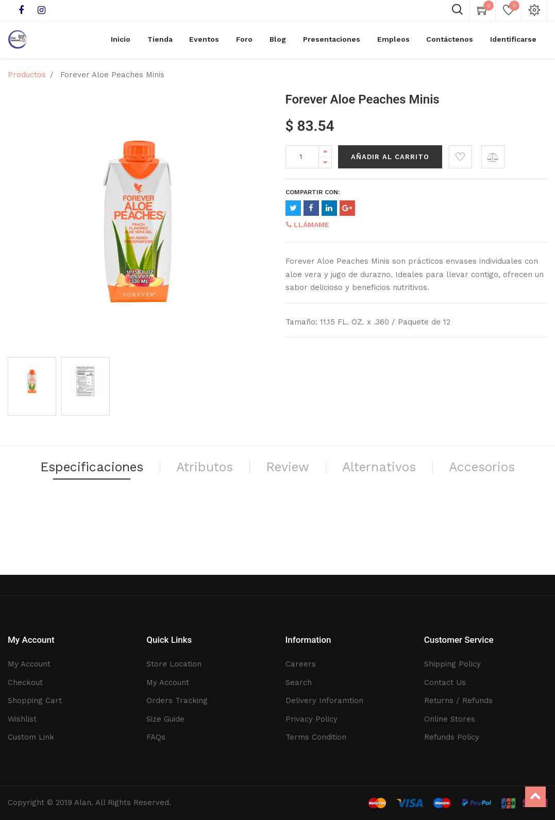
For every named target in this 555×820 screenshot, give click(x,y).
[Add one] (325, 155)
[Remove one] (325, 166)
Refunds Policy (451, 737)
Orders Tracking (177, 700)
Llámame (307, 229)
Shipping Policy (452, 664)
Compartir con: (312, 196)
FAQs (155, 737)
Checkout (25, 682)
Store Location (173, 664)
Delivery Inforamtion (324, 700)
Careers (300, 664)
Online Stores (449, 719)
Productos (27, 78)
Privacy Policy (311, 719)
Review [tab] (344, 473)
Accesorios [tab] (277, 497)
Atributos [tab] (253, 473)
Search (298, 682)
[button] (460, 161)
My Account (29, 664)
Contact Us (445, 682)
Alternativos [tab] (444, 473)
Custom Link (31, 737)
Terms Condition (315, 737)
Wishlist (22, 719)
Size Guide (165, 719)
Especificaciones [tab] (128, 473)
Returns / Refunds (458, 700)
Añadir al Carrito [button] (390, 161)
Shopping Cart (35, 700)
